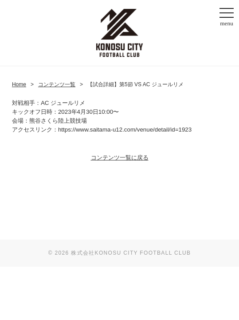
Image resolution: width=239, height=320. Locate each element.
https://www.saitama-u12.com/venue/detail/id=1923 (125, 129)
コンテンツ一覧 (56, 84)
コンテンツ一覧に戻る (120, 157)
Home (19, 84)
